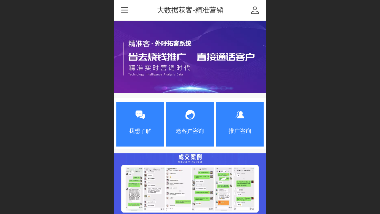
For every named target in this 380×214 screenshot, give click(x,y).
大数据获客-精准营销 (190, 10)
